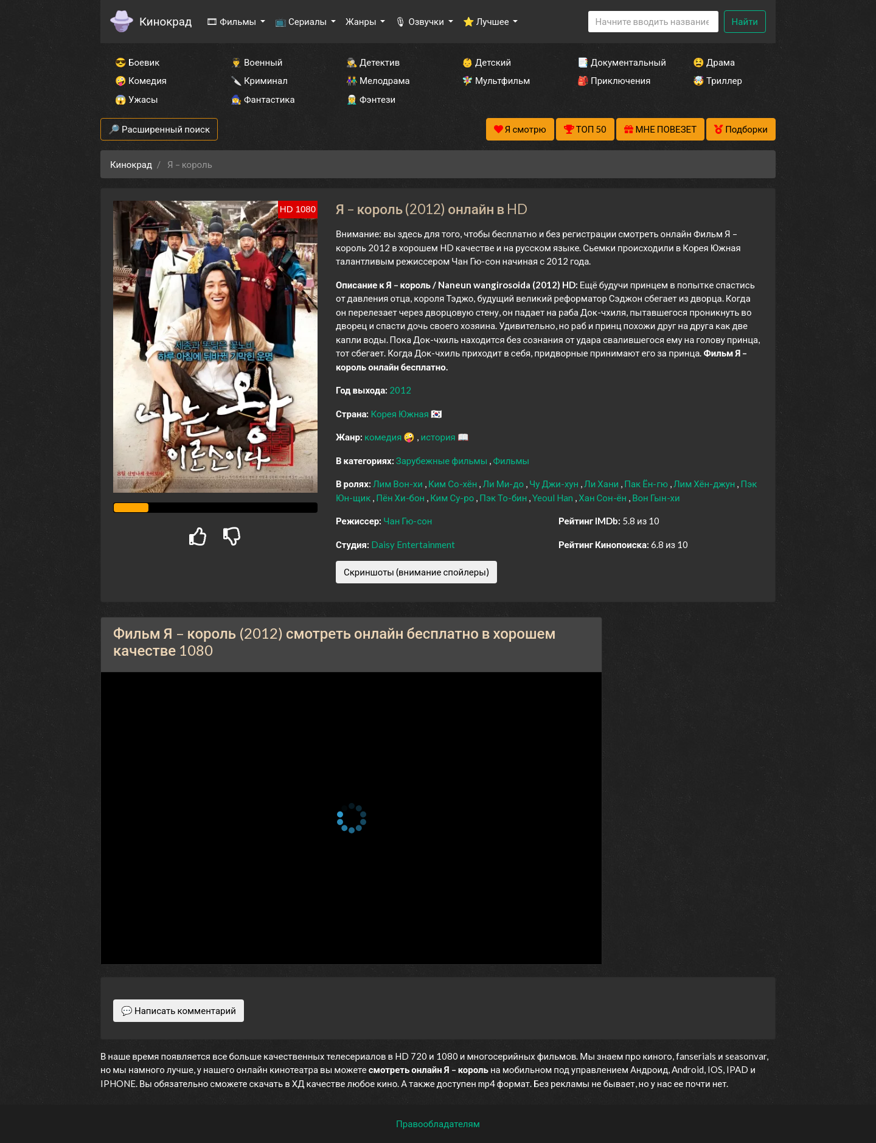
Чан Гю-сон (407, 520)
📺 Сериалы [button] (301, 21)
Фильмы (511, 460)
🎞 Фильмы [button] (232, 21)
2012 (400, 389)
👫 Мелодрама (378, 80)
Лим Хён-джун (705, 483)
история (438, 436)
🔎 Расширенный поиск (159, 128)
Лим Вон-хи (399, 483)
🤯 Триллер (717, 80)
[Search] (653, 21)
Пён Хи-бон (401, 497)
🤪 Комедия (141, 80)
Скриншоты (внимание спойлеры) (416, 571)
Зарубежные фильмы (443, 460)
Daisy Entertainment (413, 544)
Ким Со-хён (453, 483)
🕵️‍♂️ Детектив (373, 62)
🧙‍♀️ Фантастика (263, 99)
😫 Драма (714, 62)
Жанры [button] (362, 21)
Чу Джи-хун (554, 483)
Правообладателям (438, 1123)
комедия (384, 436)
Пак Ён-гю (647, 483)
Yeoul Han (553, 497)
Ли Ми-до (504, 483)
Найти (745, 21)
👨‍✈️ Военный (256, 62)
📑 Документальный (618, 62)
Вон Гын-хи (656, 497)
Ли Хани (602, 483)
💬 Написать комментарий (178, 1010)
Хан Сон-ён (603, 497)
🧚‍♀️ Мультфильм (496, 80)
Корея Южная (400, 413)
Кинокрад (165, 21)
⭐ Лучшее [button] (487, 21)
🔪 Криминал (259, 80)
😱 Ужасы (136, 99)
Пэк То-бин (504, 497)
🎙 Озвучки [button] (420, 21)
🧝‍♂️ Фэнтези (370, 99)
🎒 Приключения (613, 80)
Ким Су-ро (453, 497)
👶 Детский (486, 62)
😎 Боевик (137, 62)
